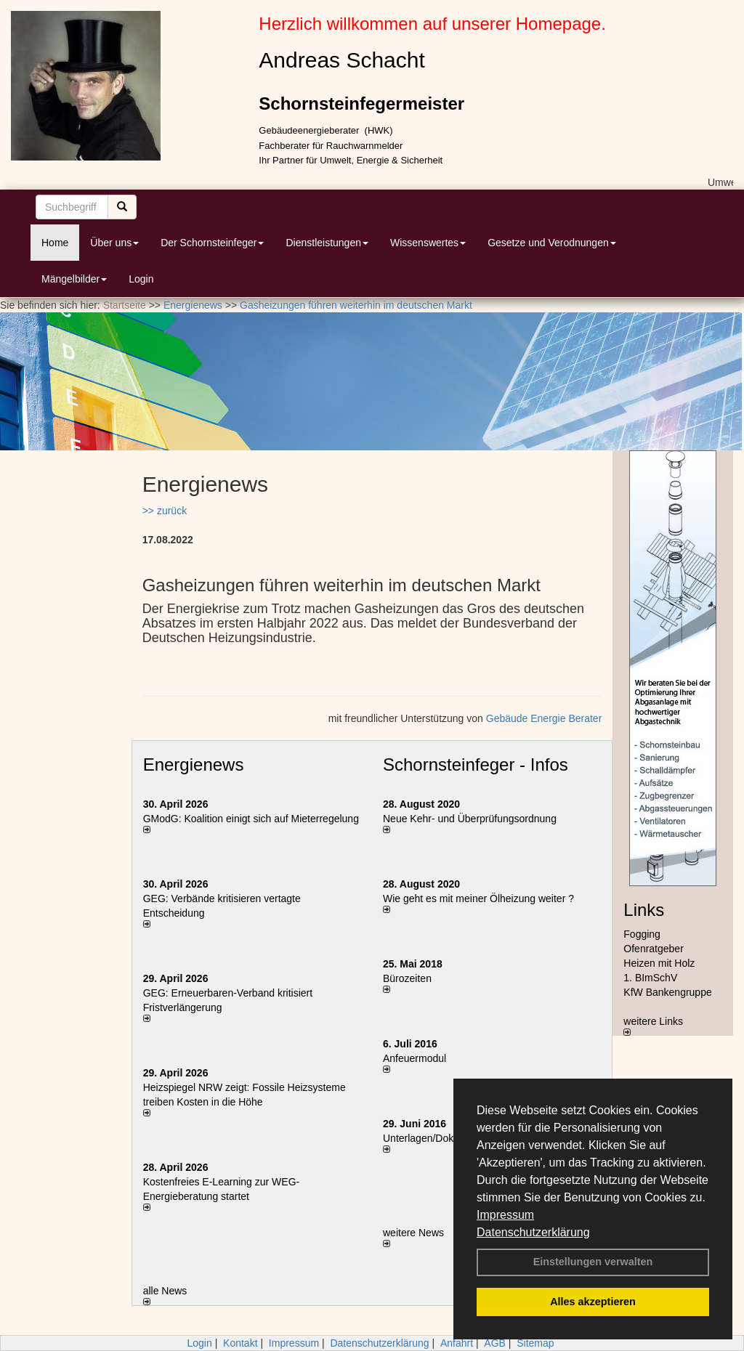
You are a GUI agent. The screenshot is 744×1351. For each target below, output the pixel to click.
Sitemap (535, 1343)
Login (141, 279)
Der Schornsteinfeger (212, 242)
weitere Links (653, 1025)
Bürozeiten (407, 978)
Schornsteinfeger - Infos (475, 764)
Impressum (505, 1215)
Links (643, 910)
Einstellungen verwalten (593, 1261)
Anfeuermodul (414, 1058)
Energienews (193, 764)
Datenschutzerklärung (533, 1232)
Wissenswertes (428, 242)
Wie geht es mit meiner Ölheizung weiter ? (478, 898)
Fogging (641, 934)
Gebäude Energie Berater (544, 718)
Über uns (114, 242)
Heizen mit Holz (659, 963)
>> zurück (164, 510)
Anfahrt (456, 1343)
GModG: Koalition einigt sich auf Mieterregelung (251, 818)
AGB (495, 1343)
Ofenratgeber (653, 948)
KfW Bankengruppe (667, 992)
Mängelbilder (74, 279)
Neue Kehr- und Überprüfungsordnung (470, 818)
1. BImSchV (650, 977)
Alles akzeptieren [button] (593, 1301)
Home (54, 242)
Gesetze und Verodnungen (552, 242)
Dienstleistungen (327, 242)
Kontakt (240, 1343)
